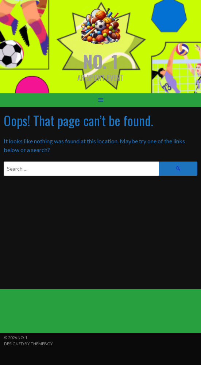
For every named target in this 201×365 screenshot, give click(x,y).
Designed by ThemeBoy (28, 343)
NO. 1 (100, 61)
